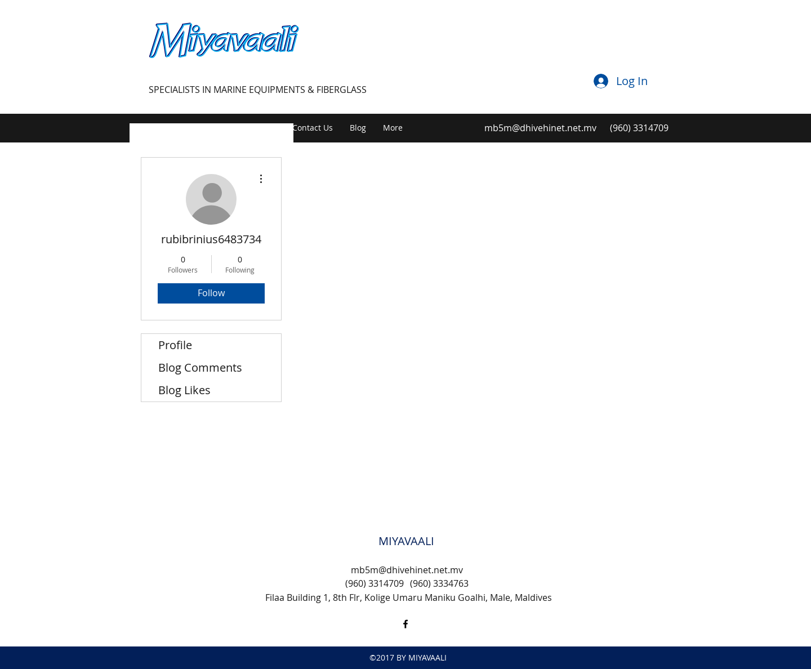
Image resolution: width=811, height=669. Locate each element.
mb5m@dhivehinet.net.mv (540, 128)
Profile (175, 345)
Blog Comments (200, 367)
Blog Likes (184, 390)
